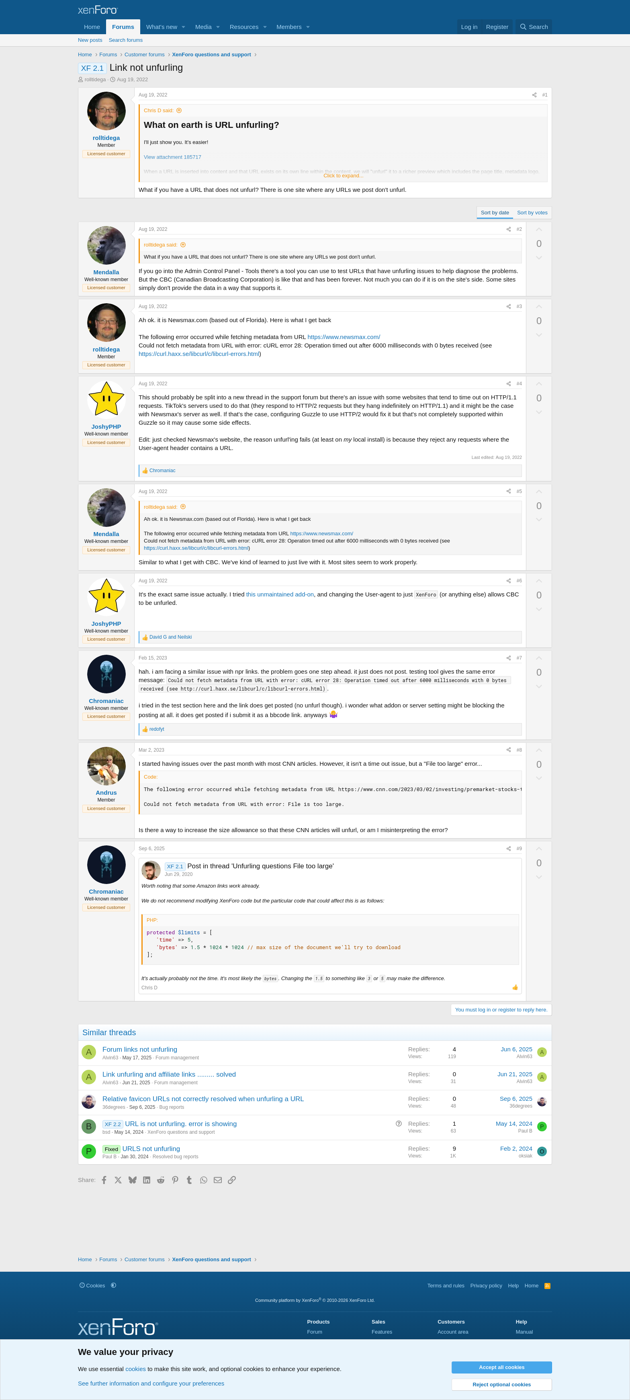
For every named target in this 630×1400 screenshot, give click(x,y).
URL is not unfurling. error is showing (181, 1124)
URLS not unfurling (151, 1149)
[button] (183, 26)
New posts (90, 40)
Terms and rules (446, 1286)
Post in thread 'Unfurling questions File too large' (260, 866)
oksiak (525, 1156)
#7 (519, 658)
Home (92, 26)
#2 (519, 229)
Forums (123, 26)
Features (382, 1332)
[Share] (534, 95)
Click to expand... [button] (343, 176)
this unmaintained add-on (280, 594)
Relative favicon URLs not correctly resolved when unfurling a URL (203, 1099)
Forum (314, 1332)
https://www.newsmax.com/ (343, 336)
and (170, 637)
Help (513, 1286)
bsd (106, 1132)
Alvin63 (110, 1058)
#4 (519, 383)
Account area (453, 1332)
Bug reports (171, 1107)
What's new (161, 26)
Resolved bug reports (175, 1156)
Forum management (177, 1058)
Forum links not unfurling (139, 1049)
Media (203, 26)
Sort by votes (532, 213)
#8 (519, 750)
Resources (244, 26)
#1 (545, 95)
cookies (135, 1368)
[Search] (533, 26)
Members (289, 26)
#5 (519, 491)
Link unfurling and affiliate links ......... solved (169, 1074)
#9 (519, 848)
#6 (519, 581)
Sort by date (495, 213)
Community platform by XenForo (315, 1300)
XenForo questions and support (181, 1132)
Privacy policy (486, 1286)
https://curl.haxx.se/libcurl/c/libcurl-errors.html (199, 353)
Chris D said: (159, 110)
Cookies (92, 1286)
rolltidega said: (161, 245)
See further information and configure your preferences (151, 1383)
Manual (524, 1332)
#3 (519, 306)
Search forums (126, 40)
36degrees (113, 1107)
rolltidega (95, 79)
